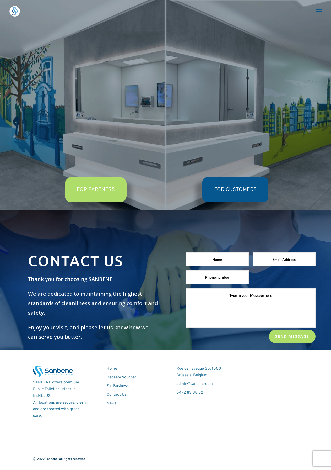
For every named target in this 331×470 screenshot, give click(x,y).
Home (112, 368)
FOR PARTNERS (96, 189)
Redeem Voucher (121, 377)
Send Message (292, 336)
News (111, 403)
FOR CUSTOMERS (235, 189)
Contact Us (116, 394)
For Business (118, 386)
